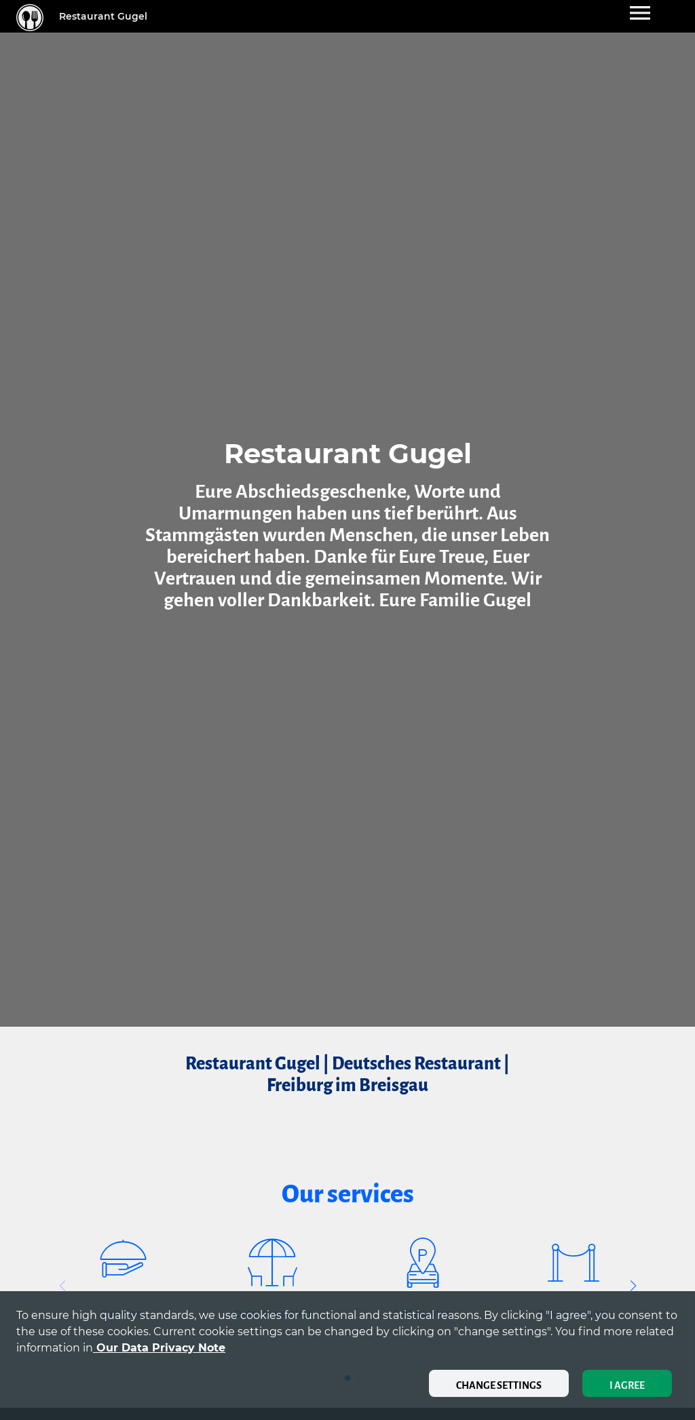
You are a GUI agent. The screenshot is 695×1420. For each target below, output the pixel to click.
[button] (633, 1286)
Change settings (499, 1385)
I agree (627, 1385)
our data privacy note (159, 1347)
